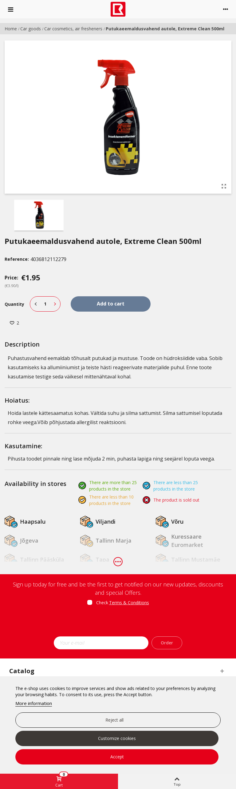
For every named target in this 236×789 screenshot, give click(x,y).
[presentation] (118, 623)
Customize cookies (117, 738)
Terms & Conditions (129, 602)
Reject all (114, 720)
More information (33, 703)
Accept (117, 757)
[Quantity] (45, 304)
